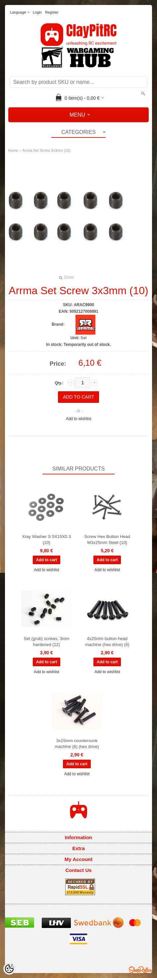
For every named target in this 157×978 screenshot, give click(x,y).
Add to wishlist (78, 418)
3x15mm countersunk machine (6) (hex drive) (77, 743)
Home (13, 150)
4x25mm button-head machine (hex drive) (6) (107, 641)
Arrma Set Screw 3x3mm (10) (47, 150)
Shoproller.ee (140, 969)
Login (37, 12)
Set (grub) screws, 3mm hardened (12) (46, 641)
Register (52, 12)
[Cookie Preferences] (9, 969)
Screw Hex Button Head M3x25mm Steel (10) (107, 539)
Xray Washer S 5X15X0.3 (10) (46, 539)
